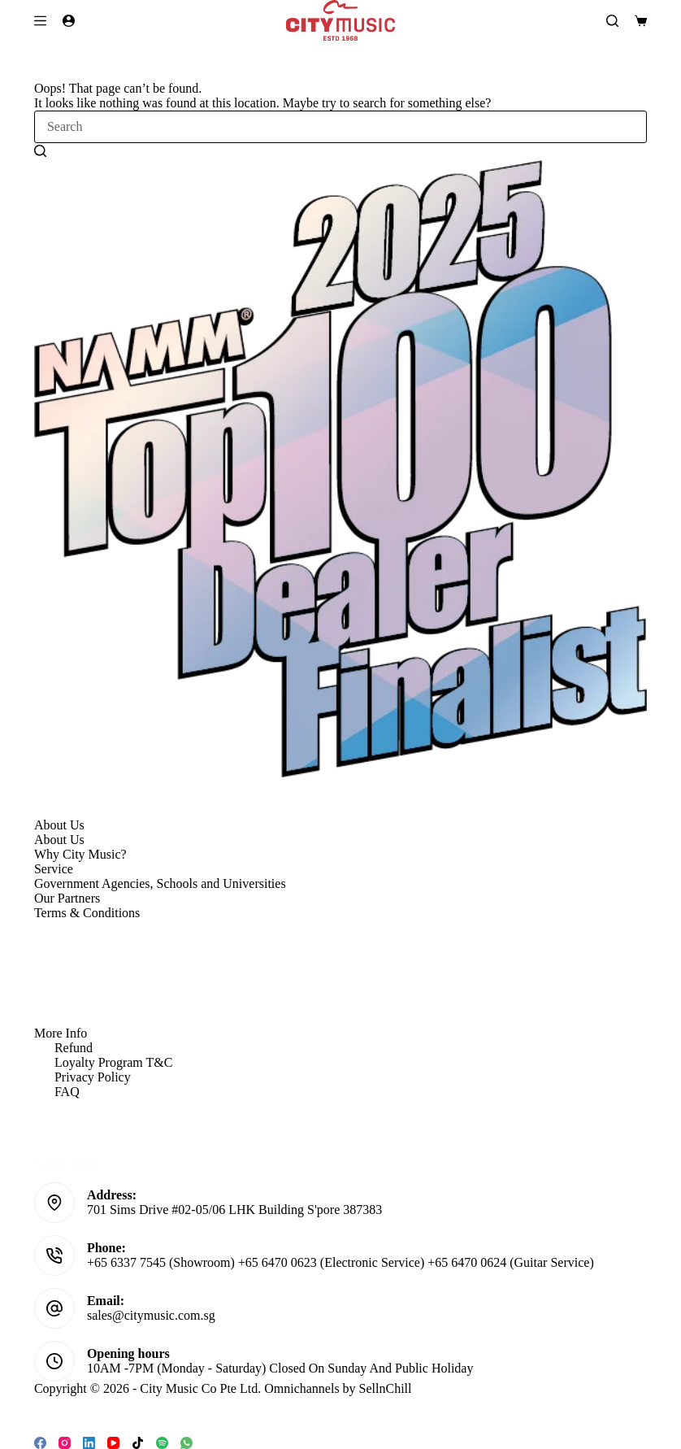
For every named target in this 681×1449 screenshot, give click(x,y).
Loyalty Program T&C (113, 1062)
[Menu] (40, 21)
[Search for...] (340, 127)
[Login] (69, 21)
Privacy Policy (92, 1077)
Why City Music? (80, 854)
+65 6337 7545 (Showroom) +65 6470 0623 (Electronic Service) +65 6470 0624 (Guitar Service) (340, 1262)
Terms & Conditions (87, 913)
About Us (59, 839)
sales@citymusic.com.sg (151, 1315)
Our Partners (67, 898)
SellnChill (385, 1388)
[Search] (612, 21)
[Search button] (40, 150)
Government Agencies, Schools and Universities (160, 883)
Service (53, 869)
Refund (73, 1048)
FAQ (67, 1092)
